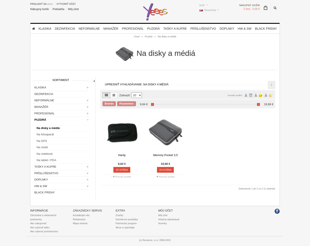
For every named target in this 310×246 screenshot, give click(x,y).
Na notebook (45, 153)
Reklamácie (79, 219)
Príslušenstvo (203, 28)
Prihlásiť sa (38, 4)
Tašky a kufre (175, 28)
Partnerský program (126, 223)
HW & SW (245, 28)
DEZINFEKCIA (65, 28)
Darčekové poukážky (127, 219)
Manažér (110, 28)
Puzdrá (153, 28)
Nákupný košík (39, 9)
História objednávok (169, 219)
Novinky (162, 223)
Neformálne (89, 28)
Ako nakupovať (38, 223)
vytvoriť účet (66, 4)
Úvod (136, 36)
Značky (119, 215)
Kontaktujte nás (81, 215)
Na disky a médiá (167, 36)
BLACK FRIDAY (266, 28)
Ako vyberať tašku (40, 227)
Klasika (45, 28)
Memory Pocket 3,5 (165, 155)
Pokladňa (58, 9)
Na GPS (42, 141)
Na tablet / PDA (46, 160)
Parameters (126, 103)
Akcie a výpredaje (125, 227)
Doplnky (227, 28)
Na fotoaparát (45, 134)
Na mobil (42, 147)
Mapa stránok (80, 223)
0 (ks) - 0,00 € (252, 8)
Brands (109, 103)
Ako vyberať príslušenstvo (44, 231)
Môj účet (73, 9)
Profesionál (133, 28)
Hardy (122, 155)
